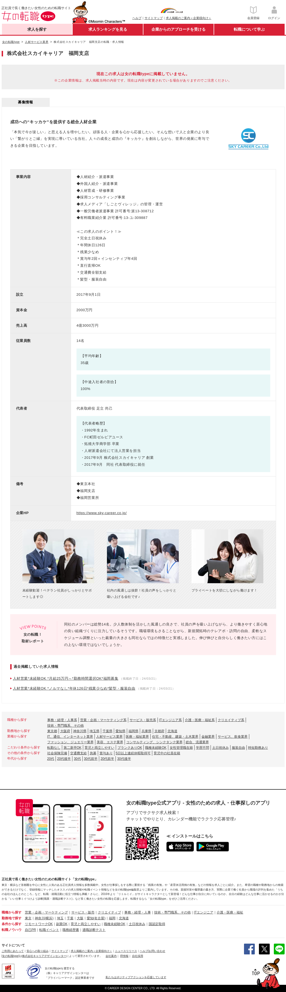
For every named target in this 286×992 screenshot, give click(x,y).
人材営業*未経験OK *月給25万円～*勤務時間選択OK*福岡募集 (66, 678)
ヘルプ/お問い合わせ (153, 950)
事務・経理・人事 (137, 912)
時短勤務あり (258, 748)
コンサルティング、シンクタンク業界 (154, 742)
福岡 (112, 918)
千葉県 (107, 731)
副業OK (61, 924)
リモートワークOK (39, 924)
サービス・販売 (83, 912)
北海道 (172, 731)
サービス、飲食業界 (233, 737)
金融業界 (208, 737)
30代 (77, 759)
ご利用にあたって (13, 950)
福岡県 (133, 731)
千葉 (70, 918)
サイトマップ (154, 18)
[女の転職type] (10, 955)
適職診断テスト (94, 929)
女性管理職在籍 (181, 748)
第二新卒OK (73, 748)
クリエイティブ (109, 912)
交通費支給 (78, 753)
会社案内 (111, 955)
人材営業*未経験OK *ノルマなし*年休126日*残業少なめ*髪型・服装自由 (74, 688)
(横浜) (49, 918)
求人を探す (37, 29)
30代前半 (91, 759)
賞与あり (106, 753)
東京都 (52, 731)
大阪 (80, 918)
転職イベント (49, 929)
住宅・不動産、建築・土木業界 (175, 737)
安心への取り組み (38, 950)
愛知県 (120, 731)
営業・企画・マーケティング (46, 912)
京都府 (159, 731)
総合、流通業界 (197, 742)
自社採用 (137, 955)
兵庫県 (146, 731)
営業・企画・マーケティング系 (103, 720)
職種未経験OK (155, 748)
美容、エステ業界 (110, 742)
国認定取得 (157, 924)
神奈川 (40, 918)
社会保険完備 (57, 753)
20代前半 (107, 759)
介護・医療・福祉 (230, 912)
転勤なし (54, 748)
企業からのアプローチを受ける (178, 29)
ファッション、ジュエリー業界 (70, 742)
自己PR (30, 929)
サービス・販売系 (143, 720)
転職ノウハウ (12, 929)
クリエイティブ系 (231, 720)
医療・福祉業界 (137, 737)
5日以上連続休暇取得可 (133, 753)
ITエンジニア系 (170, 720)
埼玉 (60, 918)
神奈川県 (79, 731)
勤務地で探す (12, 918)
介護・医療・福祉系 (200, 720)
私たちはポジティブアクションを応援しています (136, 977)
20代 (50, 759)
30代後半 (124, 759)
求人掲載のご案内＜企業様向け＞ (188, 18)
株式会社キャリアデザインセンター (44, 955)
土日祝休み (220, 748)
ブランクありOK (129, 748)
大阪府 (65, 731)
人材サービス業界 (109, 737)
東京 (28, 918)
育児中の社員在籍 (167, 753)
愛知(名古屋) (96, 918)
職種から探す (12, 912)
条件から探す (12, 924)
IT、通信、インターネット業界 (70, 737)
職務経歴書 (70, 929)
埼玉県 (94, 731)
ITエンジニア (204, 912)
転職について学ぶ (249, 29)
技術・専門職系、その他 (65, 725)
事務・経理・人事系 (62, 720)
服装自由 (238, 748)
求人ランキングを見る (107, 29)
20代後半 (64, 759)
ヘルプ (136, 18)
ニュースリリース (126, 950)
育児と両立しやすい (99, 748)
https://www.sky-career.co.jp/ (102, 513)
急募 (93, 753)
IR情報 (124, 955)
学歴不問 (202, 748)
